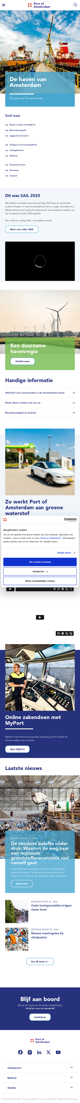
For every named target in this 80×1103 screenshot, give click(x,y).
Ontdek (12, 1087)
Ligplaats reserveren (19, 135)
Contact (13, 175)
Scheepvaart (14, 1067)
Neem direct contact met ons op (22, 402)
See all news (40, 961)
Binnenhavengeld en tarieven (20, 412)
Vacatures (14, 170)
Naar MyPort (17, 749)
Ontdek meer (22, 361)
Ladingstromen (17, 150)
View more (22, 883)
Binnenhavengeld (18, 130)
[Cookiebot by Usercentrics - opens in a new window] (64, 520)
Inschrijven (40, 1017)
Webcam (14, 155)
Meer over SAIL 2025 (21, 229)
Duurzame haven (17, 164)
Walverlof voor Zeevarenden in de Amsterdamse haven (35, 392)
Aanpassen (40, 571)
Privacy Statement (51, 538)
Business (12, 1077)
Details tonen (64, 552)
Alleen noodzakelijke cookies (40, 581)
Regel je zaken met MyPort (22, 124)
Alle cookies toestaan (40, 562)
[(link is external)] (21, 1052)
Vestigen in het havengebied (23, 144)
